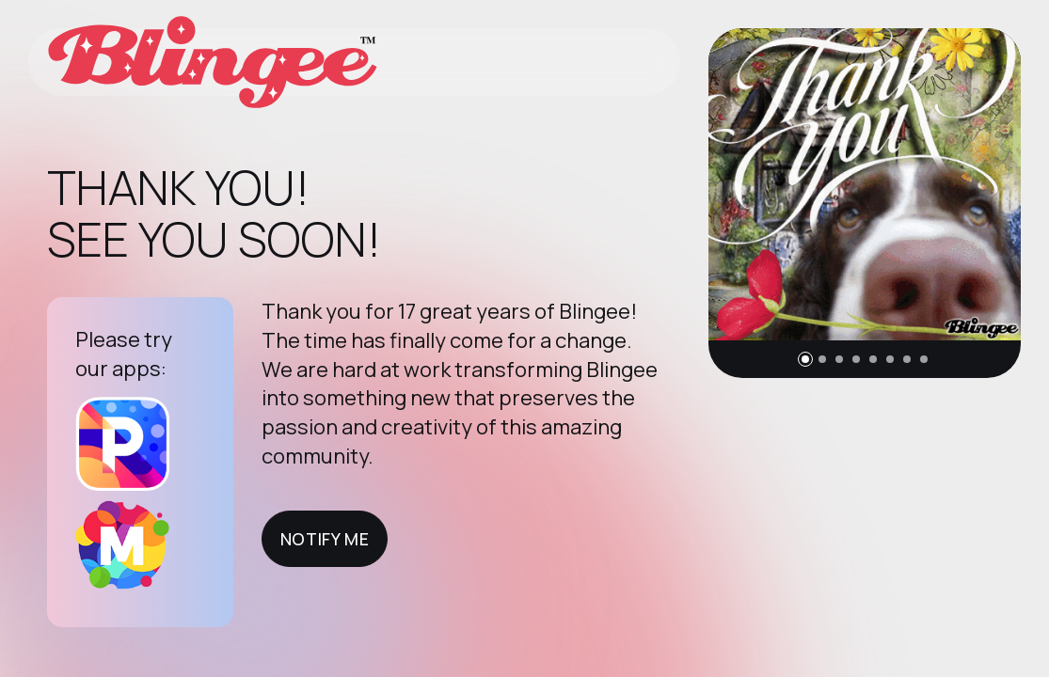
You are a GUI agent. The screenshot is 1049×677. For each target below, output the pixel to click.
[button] (805, 359)
